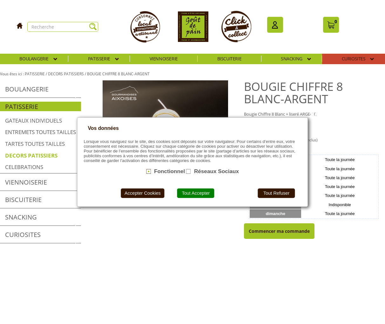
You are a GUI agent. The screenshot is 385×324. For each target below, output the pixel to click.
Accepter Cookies (143, 193)
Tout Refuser (276, 193)
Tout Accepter (196, 193)
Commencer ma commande (279, 231)
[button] (275, 25)
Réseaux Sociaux (216, 171)
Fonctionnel (169, 171)
